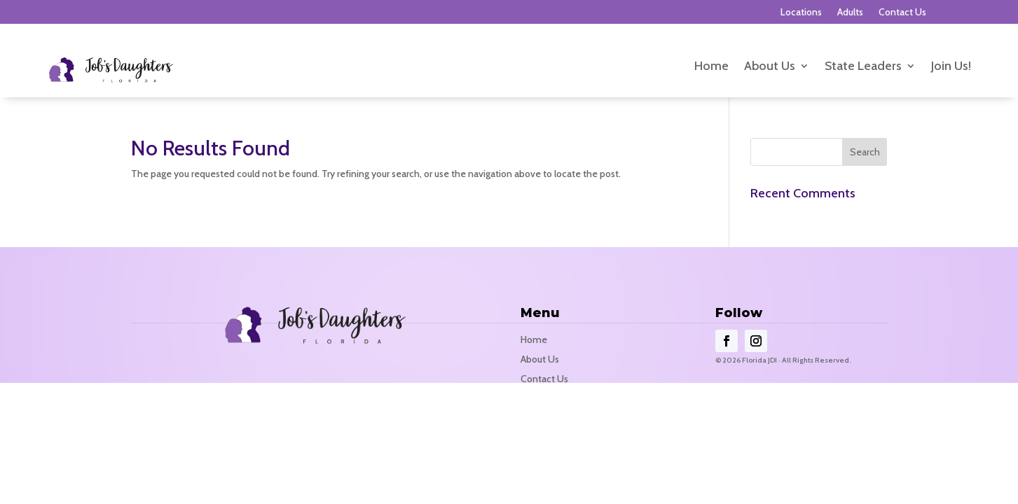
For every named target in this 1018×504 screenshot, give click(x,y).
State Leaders (863, 67)
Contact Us (902, 12)
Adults (850, 12)
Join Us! (951, 67)
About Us (769, 67)
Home (711, 67)
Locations (801, 12)
